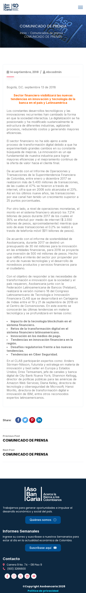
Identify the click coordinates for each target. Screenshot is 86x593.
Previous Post (11, 435)
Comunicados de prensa (46, 33)
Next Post (9, 449)
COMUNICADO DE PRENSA (25, 440)
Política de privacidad (43, 591)
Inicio (23, 33)
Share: (7, 420)
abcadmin (54, 72)
